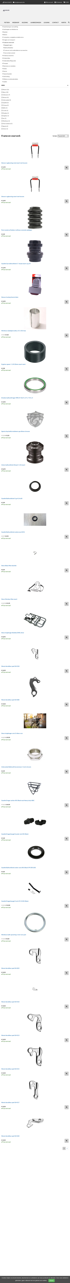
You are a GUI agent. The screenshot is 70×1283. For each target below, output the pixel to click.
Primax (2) (5, 105)
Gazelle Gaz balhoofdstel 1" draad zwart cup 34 (16, 263)
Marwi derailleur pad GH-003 (10, 968)
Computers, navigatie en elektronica (13, 37)
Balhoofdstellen (8, 47)
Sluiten (52, 1280)
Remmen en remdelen (8, 66)
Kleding (25, 22)
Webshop (15, 22)
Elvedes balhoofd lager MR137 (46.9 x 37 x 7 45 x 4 (17, 398)
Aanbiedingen (36, 22)
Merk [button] (34, 85)
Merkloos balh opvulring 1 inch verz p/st (13, 934)
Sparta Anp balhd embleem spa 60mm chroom (15, 431)
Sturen (4, 71)
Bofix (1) (4, 108)
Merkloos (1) (5, 121)
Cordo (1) (4, 110)
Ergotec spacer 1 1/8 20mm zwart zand (13, 364)
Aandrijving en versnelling (10, 27)
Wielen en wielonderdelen (10, 79)
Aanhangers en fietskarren (10, 29)
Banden (4, 32)
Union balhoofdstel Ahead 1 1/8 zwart (13, 465)
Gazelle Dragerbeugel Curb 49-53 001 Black (14, 901)
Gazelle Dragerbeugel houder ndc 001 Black (14, 834)
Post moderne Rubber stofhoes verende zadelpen (16, 230)
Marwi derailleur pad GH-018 (10, 666)
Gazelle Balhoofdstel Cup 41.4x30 (11, 498)
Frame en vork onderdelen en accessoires (15, 50)
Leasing (46, 22)
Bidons (4, 34)
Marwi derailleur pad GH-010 (10, 1002)
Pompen (5, 63)
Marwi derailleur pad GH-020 (10, 1136)
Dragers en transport (8, 40)
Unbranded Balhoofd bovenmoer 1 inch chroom (16, 767)
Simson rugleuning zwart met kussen (12, 196)
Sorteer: (55, 136)
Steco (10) (4, 92)
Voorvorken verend (9, 53)
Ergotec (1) (5, 115)
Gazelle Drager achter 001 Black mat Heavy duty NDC (17, 800)
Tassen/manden (7, 74)
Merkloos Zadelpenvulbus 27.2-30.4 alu (13, 330)
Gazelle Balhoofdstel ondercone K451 (13, 532)
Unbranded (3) (6, 100)
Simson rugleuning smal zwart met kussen (14, 163)
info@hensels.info (19, 2)
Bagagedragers (7, 45)
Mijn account (48, 2)
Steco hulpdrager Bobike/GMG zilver (12, 632)
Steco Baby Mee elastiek (8, 565)
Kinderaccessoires (8, 55)
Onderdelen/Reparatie (9, 61)
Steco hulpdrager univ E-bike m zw (12, 733)
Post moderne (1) (6, 123)
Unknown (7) (5, 95)
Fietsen (7, 22)
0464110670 (7, 2)
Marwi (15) (5, 89)
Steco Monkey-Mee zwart (9, 599)
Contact (55, 22)
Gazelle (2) (5, 102)
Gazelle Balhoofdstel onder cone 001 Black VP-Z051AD (18, 867)
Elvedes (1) (5, 113)
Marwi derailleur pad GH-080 (10, 700)
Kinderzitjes (6, 58)
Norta (63, 22)
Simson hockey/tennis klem (9, 297)
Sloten (4, 68)
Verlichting (5, 76)
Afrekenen (58, 2)
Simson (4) (5, 97)
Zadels (4, 81)
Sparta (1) (4, 126)
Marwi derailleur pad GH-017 (10, 1102)
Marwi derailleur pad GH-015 (10, 1069)
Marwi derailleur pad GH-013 (10, 1035)
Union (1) (4, 129)
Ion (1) (3, 118)
